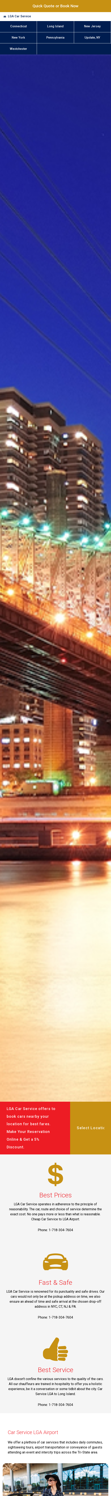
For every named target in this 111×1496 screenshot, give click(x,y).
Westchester (18, 49)
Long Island (55, 26)
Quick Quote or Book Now (55, 6)
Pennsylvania (55, 37)
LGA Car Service (19, 16)
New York (18, 37)
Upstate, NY (92, 37)
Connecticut (18, 26)
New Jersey (92, 26)
